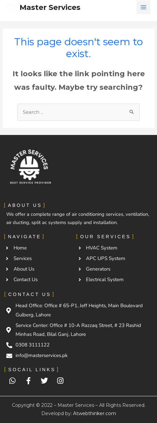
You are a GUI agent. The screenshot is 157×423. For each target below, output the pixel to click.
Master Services (50, 7)
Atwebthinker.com (94, 413)
